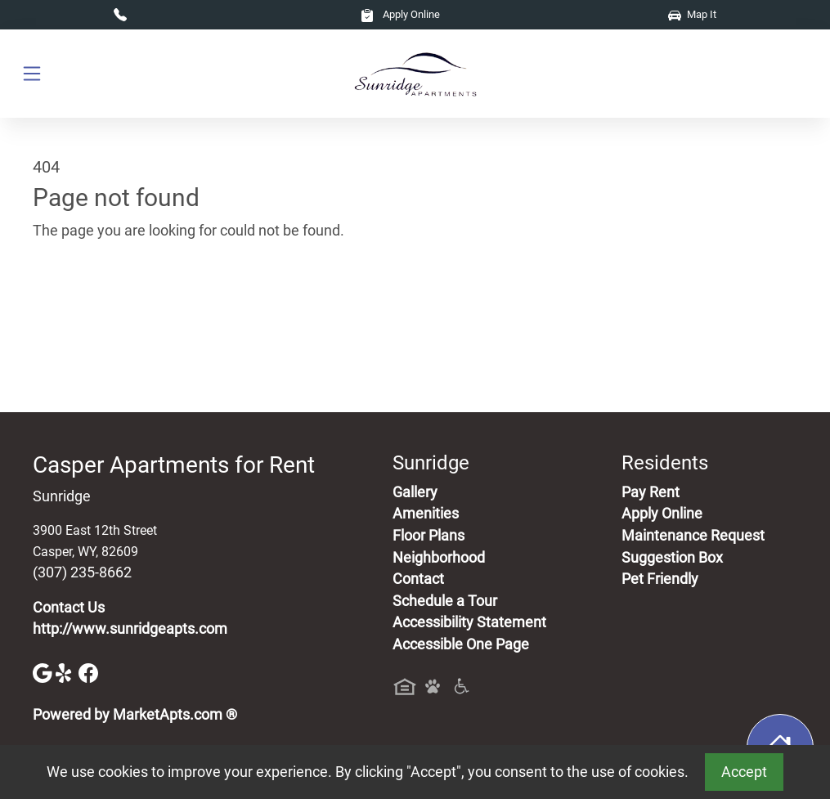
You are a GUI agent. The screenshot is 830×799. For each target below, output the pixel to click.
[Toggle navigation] (32, 73)
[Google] (44, 671)
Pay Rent (650, 492)
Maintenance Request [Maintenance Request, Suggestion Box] (693, 535)
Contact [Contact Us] (418, 579)
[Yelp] (67, 671)
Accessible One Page (461, 644)
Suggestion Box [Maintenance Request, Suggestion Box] (672, 558)
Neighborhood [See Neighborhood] (439, 558)
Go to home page (88, 307)
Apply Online (400, 14)
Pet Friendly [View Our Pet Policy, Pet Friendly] (659, 579)
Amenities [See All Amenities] (426, 513)
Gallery (415, 492)
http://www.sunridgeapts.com (130, 629)
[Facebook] (88, 671)
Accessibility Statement (469, 622)
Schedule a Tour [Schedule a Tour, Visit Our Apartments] (445, 601)
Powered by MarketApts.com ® (135, 715)
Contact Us (69, 607)
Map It (692, 14)
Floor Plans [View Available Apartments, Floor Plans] (428, 535)
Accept (744, 772)
